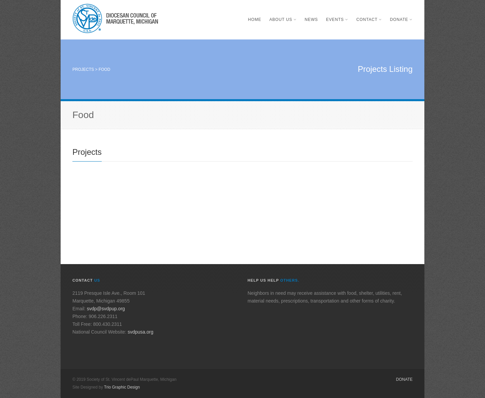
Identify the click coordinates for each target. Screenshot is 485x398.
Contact (369, 19)
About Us (283, 19)
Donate (401, 19)
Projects (83, 69)
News (311, 19)
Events (337, 19)
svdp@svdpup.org (106, 308)
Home (254, 19)
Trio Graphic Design (122, 387)
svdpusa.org (140, 332)
